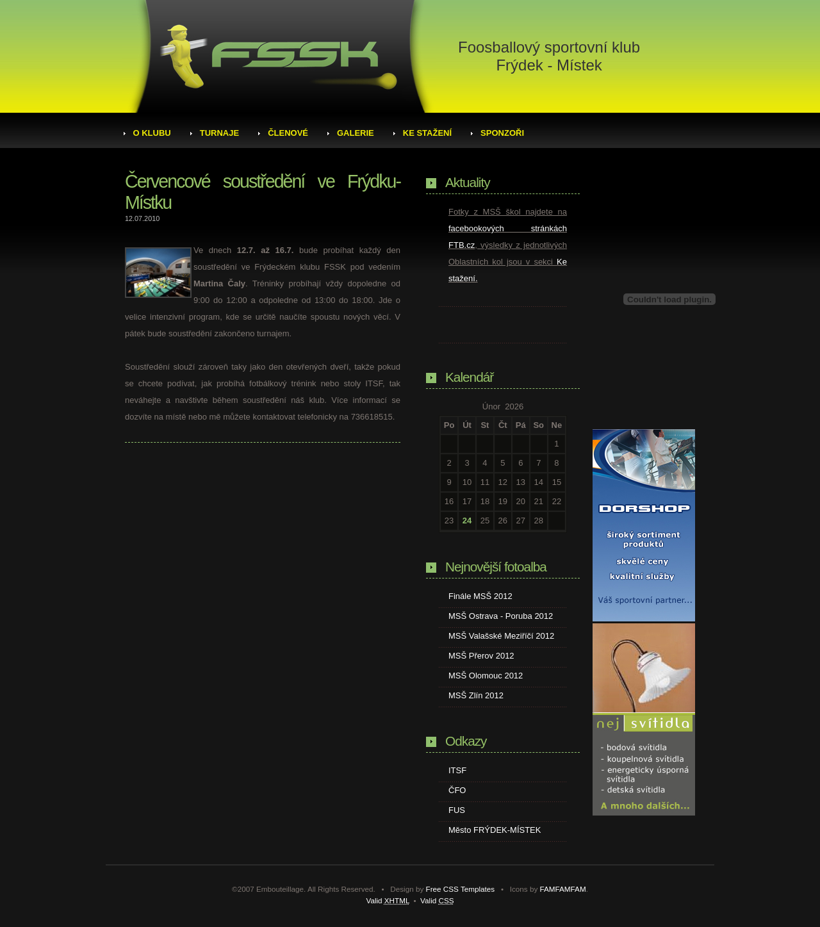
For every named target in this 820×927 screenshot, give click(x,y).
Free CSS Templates (460, 889)
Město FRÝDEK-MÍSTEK (494, 830)
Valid (387, 900)
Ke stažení (427, 133)
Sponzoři (502, 133)
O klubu (152, 133)
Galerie (355, 133)
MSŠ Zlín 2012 (476, 695)
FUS (456, 810)
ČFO (457, 790)
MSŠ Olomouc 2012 (485, 675)
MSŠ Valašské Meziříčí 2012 (501, 636)
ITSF (457, 770)
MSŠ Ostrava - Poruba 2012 (500, 616)
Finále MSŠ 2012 (480, 596)
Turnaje (219, 133)
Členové (288, 133)
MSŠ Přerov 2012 (481, 655)
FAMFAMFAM (563, 889)
